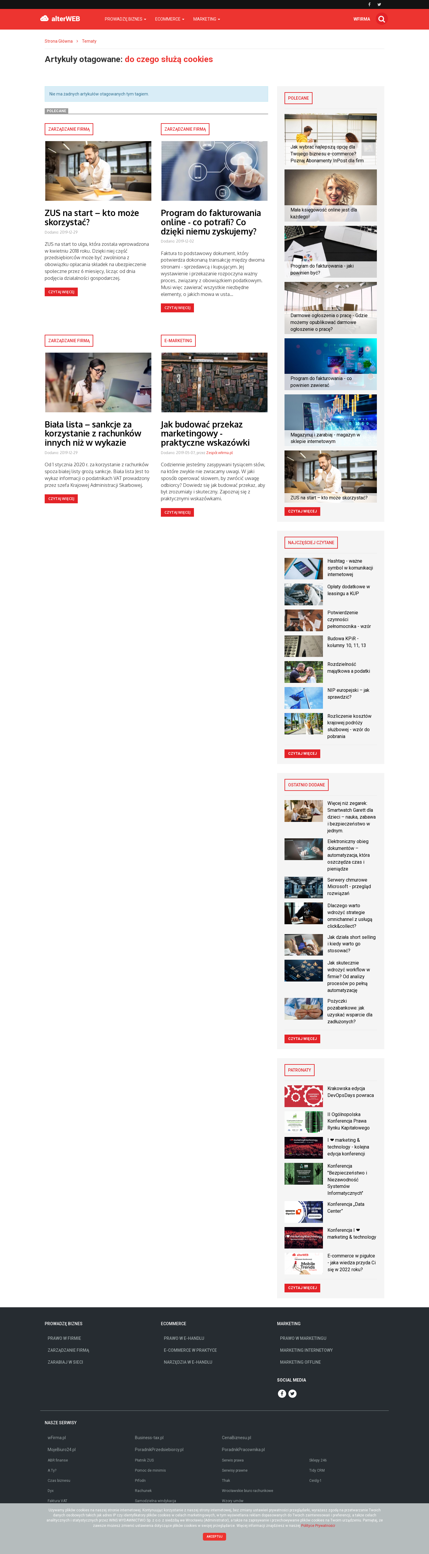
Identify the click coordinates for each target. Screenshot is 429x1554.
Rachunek (143, 1491)
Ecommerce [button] (169, 19)
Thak (226, 1481)
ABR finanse (58, 1460)
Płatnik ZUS (144, 1460)
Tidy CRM (317, 1470)
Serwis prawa (233, 1460)
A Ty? (52, 1470)
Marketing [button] (206, 19)
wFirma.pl (57, 1437)
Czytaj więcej (61, 292)
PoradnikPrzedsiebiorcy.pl (159, 1449)
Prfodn (140, 1481)
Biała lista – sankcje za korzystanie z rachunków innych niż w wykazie (93, 433)
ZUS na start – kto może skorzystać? (92, 217)
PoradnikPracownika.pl (243, 1449)
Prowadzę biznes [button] (125, 19)
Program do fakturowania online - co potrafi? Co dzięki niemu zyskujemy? (211, 222)
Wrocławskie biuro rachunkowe (247, 1491)
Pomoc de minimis (150, 1470)
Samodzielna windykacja (155, 1501)
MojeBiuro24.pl (62, 1449)
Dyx (51, 1491)
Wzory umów (232, 1501)
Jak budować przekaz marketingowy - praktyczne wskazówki (205, 433)
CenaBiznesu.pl (236, 1437)
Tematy (89, 41)
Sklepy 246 (318, 1460)
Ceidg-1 (315, 1481)
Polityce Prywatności (318, 1526)
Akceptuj (215, 1536)
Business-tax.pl (149, 1437)
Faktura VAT (57, 1501)
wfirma (362, 19)
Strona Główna (59, 41)
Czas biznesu (59, 1481)
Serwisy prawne (235, 1470)
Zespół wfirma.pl (219, 452)
